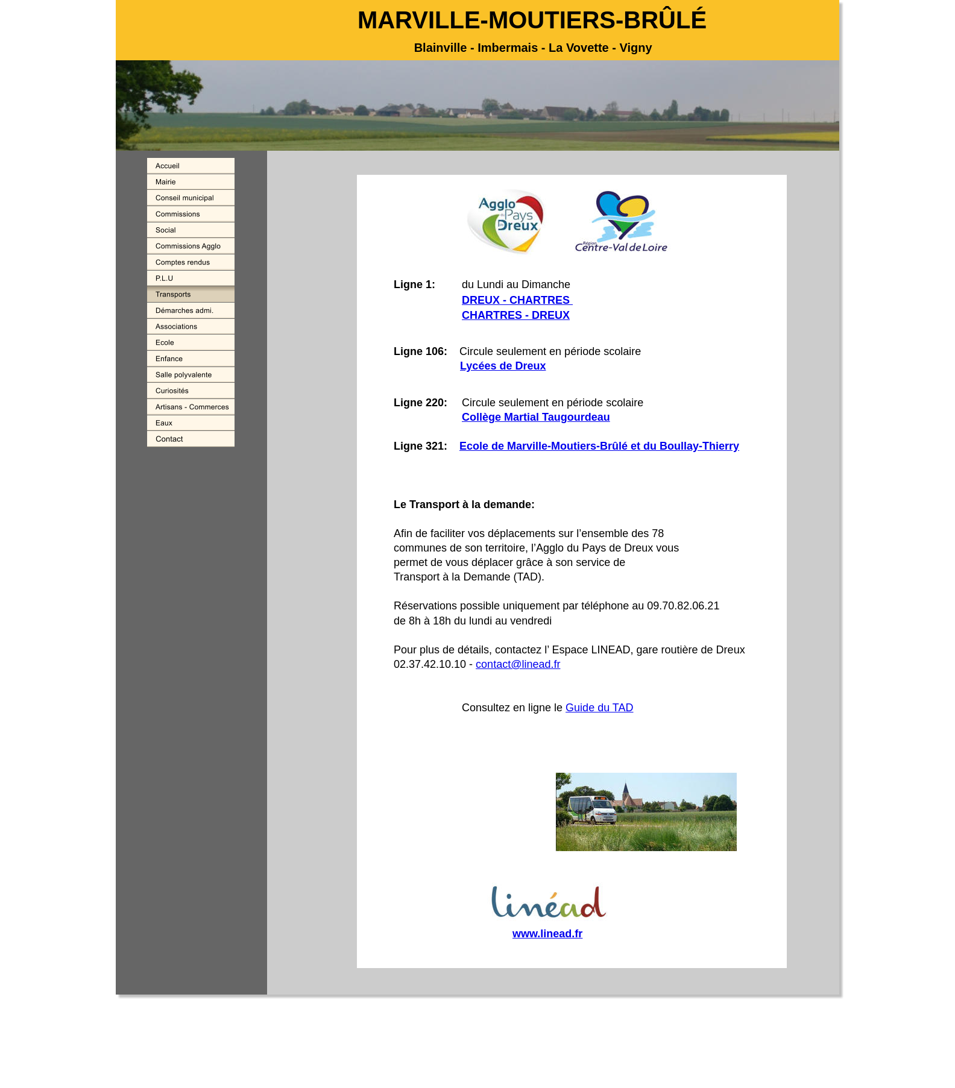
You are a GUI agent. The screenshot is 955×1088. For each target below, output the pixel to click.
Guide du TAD (599, 708)
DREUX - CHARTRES (517, 300)
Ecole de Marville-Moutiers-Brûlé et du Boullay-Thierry (599, 446)
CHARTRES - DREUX (516, 315)
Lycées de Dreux (503, 366)
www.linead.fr (547, 934)
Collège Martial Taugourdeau (536, 417)
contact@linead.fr (518, 664)
